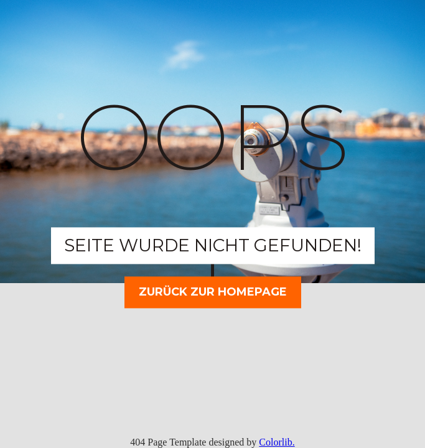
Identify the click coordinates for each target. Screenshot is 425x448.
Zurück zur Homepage (213, 292)
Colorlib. (276, 442)
